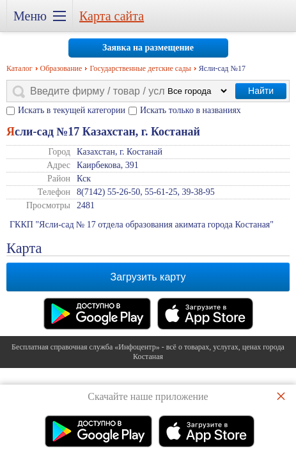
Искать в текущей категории (71, 110)
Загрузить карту (148, 277)
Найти (261, 91)
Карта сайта (111, 16)
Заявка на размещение (148, 47)
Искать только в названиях (190, 110)
